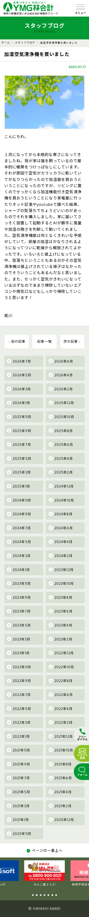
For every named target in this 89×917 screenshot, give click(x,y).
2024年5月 (19, 542)
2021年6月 (60, 778)
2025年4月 (61, 458)
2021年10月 (61, 750)
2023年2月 (60, 639)
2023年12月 (61, 569)
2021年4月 (60, 792)
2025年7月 (19, 444)
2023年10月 (61, 583)
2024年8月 (61, 514)
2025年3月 (19, 472)
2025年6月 (61, 444)
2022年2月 (61, 722)
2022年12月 (61, 653)
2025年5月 (19, 458)
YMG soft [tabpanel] (44, 873)
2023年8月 (60, 597)
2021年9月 (18, 764)
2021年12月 (61, 736)
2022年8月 (61, 681)
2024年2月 (61, 555)
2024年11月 (19, 500)
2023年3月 (18, 639)
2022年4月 (61, 708)
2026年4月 (61, 375)
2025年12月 (61, 403)
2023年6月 (61, 611)
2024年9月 (19, 514)
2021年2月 (60, 806)
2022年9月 (19, 681)
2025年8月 (61, 431)
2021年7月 (18, 778)
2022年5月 (19, 708)
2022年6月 (61, 694)
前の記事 (17, 341)
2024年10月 (61, 500)
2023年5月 (19, 625)
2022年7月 (19, 694)
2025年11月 (19, 417)
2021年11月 (18, 750)
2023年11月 (19, 583)
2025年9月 (19, 431)
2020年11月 (19, 833)
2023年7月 (19, 611)
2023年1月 (18, 653)
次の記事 (72, 341)
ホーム (5, 42)
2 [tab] (36, 895)
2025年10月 (61, 417)
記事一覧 (44, 341)
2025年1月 (18, 486)
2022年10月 (61, 667)
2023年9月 (19, 597)
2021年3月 (18, 806)
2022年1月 (18, 736)
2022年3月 (19, 722)
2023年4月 (60, 625)
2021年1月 (18, 819)
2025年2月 (61, 472)
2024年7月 (19, 528)
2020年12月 (61, 819)
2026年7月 (19, 361)
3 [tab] (41, 895)
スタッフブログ (25, 42)
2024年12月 (61, 486)
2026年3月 (19, 389)
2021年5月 (18, 792)
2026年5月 (19, 375)
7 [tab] (56, 895)
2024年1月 (18, 569)
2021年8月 (60, 764)
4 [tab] (44, 895)
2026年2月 (61, 389)
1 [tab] (33, 895)
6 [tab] (52, 895)
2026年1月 (18, 403)
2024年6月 (61, 528)
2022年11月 (19, 667)
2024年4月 (61, 542)
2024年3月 (19, 555)
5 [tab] (48, 895)
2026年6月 (61, 361)
